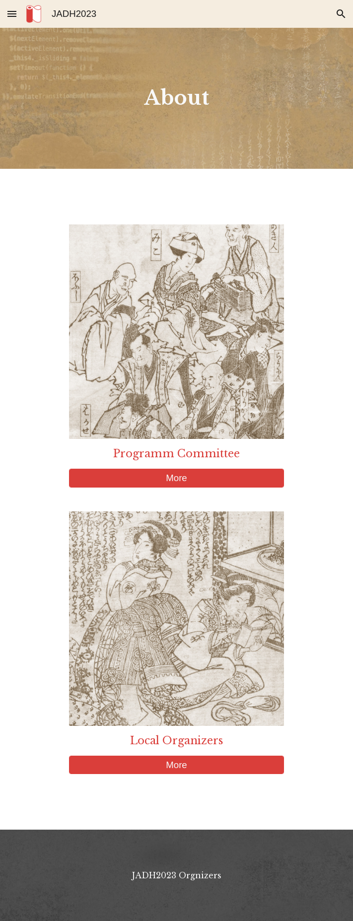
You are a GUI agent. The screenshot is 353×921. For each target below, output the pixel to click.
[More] (176, 478)
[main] (176, 98)
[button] (12, 13)
